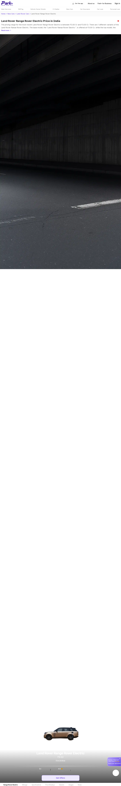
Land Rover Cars (23, 14)
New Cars (11, 14)
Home (3, 14)
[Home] (7, 3)
